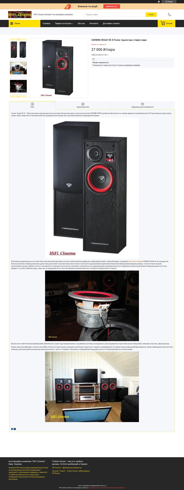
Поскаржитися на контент (97, 488)
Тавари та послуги (63, 23)
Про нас (81, 23)
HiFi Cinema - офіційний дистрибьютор (67, 468)
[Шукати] (151, 14)
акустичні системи (135, 261)
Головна (46, 23)
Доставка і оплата (111, 23)
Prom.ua (103, 485)
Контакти (94, 23)
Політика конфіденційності (116, 488)
